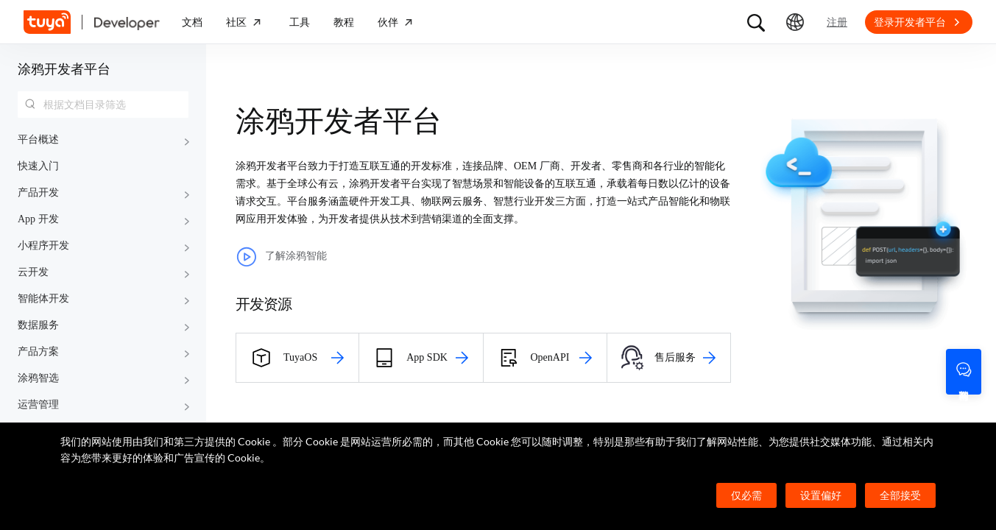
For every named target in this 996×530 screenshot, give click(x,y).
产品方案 (38, 351)
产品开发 (38, 192)
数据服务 (38, 325)
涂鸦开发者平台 (64, 69)
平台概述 (38, 139)
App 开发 (38, 219)
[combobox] (103, 104)
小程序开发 (43, 245)
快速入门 (38, 166)
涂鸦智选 (38, 378)
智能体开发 (43, 298)
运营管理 (38, 404)
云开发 (33, 272)
